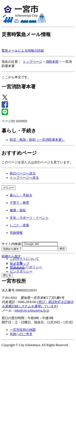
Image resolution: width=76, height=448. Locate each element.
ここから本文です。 (16, 77)
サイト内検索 (11, 244)
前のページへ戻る (23, 173)
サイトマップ (19, 263)
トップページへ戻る (24, 177)
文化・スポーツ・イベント (29, 217)
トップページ (32, 61)
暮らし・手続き (21, 195)
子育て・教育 (19, 202)
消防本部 (52, 61)
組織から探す (11, 256)
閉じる (7, 275)
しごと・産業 (19, 225)
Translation (17, 267)
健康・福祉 (18, 210)
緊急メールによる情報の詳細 (23, 50)
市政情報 (16, 232)
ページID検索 (11, 248)
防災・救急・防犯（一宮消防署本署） (37, 139)
